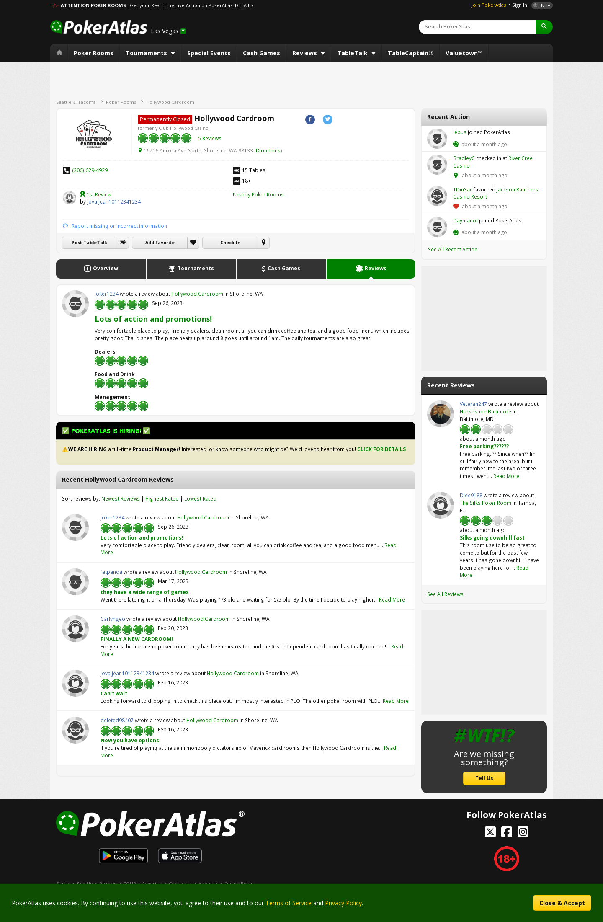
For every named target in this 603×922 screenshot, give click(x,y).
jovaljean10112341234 (69, 198)
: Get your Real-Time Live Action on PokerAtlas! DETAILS (190, 5)
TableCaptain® (410, 53)
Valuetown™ (464, 53)
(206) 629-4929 (90, 170)
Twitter (327, 119)
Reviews (305, 53)
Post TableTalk (89, 242)
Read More (392, 599)
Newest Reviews (120, 498)
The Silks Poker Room (485, 502)
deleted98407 (75, 730)
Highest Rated (162, 498)
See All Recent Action (452, 249)
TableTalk (353, 53)
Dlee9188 (440, 505)
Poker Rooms (93, 53)
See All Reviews (445, 594)
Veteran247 (440, 414)
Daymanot (437, 227)
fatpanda (75, 582)
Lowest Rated (200, 498)
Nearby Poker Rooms (258, 194)
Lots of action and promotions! (153, 319)
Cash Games (261, 53)
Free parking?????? (484, 446)
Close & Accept (562, 903)
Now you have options (129, 740)
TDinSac (437, 196)
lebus (437, 138)
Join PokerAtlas (489, 5)
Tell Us (484, 778)
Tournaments (147, 53)
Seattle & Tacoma (76, 102)
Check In (230, 242)
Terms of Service (288, 903)
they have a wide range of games (144, 592)
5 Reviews (210, 138)
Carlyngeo (75, 629)
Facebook (310, 119)
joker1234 (75, 304)
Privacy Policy (343, 903)
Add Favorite (160, 242)
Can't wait (113, 693)
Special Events (209, 53)
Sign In (519, 5)
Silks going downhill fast (492, 537)
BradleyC (437, 164)
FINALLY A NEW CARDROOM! (136, 638)
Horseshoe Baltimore (485, 411)
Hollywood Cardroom (170, 102)
